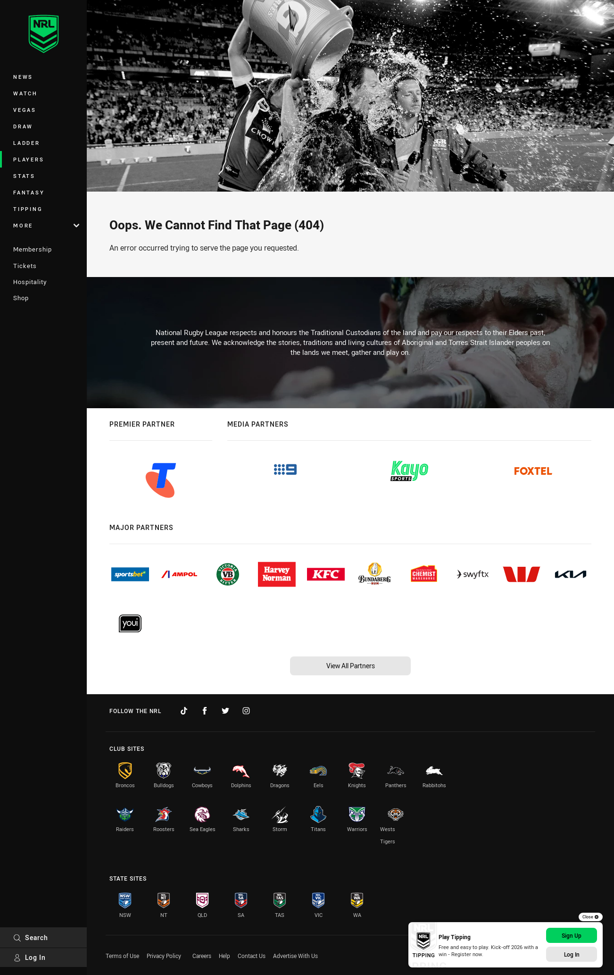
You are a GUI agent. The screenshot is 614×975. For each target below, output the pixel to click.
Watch (25, 93)
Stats (24, 175)
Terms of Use (122, 955)
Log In (29, 957)
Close (590, 917)
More (46, 225)
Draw (23, 126)
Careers (201, 955)
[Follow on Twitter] (225, 710)
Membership (32, 249)
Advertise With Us (295, 955)
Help (224, 955)
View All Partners (350, 665)
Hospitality (30, 281)
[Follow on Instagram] (246, 710)
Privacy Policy (164, 955)
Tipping (27, 208)
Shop (21, 298)
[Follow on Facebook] (204, 710)
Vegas (24, 109)
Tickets (25, 265)
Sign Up (571, 935)
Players (28, 159)
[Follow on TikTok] (184, 710)
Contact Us (252, 955)
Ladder (26, 142)
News (23, 76)
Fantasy (28, 192)
